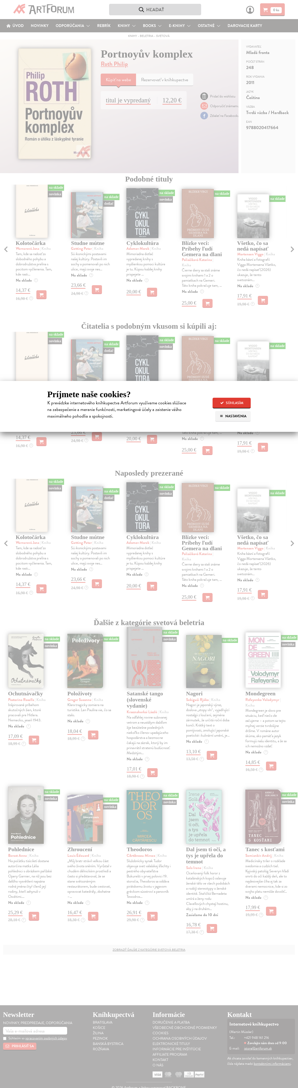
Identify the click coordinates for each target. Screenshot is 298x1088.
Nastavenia (233, 416)
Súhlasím (231, 403)
